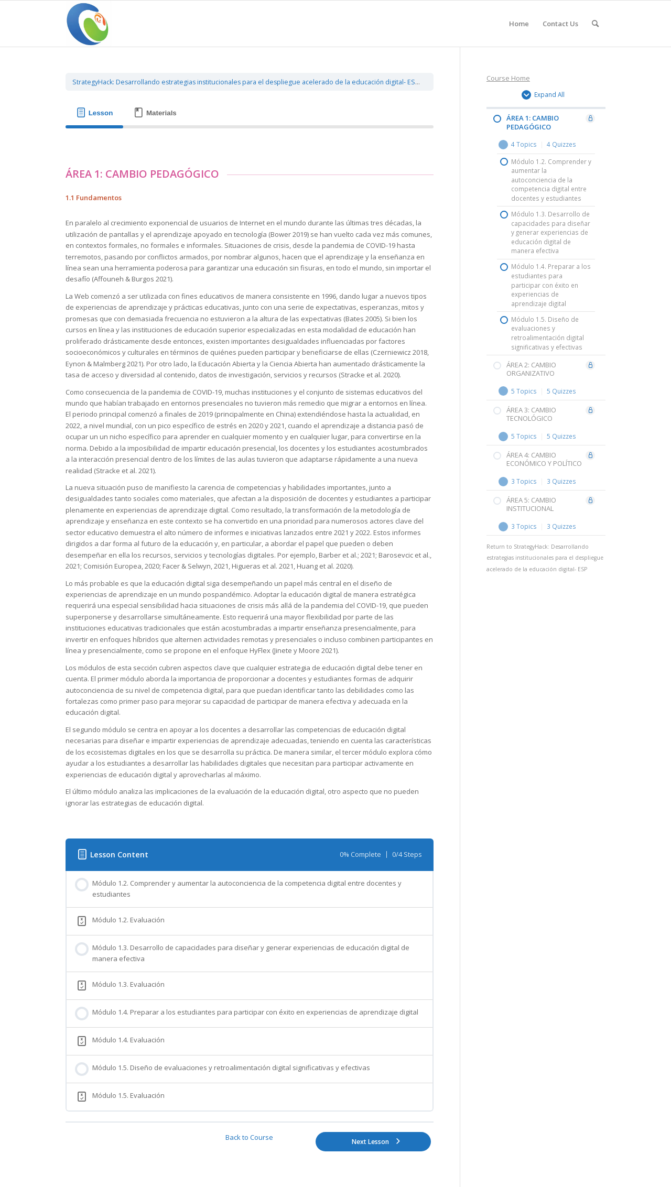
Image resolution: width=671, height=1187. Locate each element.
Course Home (508, 78)
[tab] (94, 112)
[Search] (595, 24)
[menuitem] (519, 24)
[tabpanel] (250, 478)
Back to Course (249, 1137)
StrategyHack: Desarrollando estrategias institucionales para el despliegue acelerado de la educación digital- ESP (245, 82)
